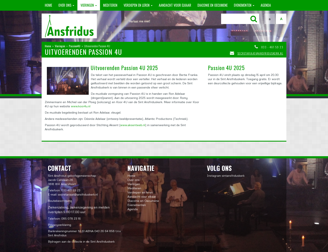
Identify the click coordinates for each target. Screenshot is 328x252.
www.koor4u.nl (80, 106)
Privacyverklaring (59, 224)
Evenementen (244, 5)
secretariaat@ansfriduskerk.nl (260, 53)
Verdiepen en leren (138, 5)
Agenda (266, 5)
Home (48, 5)
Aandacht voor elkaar (175, 5)
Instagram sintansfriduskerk (226, 175)
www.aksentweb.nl (132, 125)
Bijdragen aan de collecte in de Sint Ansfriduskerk (81, 241)
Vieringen (89, 5)
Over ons (66, 5)
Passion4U (74, 46)
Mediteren (110, 5)
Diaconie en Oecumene (212, 5)
